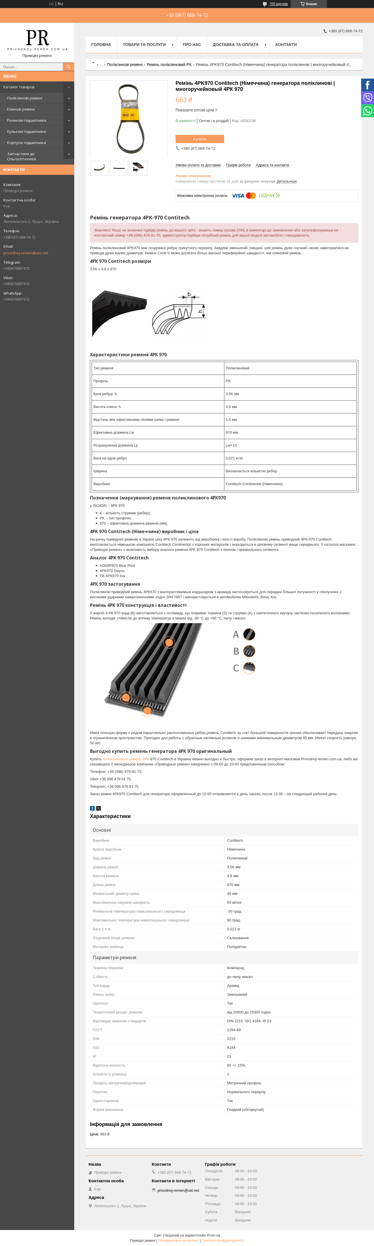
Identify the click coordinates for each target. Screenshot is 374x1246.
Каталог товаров (19, 86)
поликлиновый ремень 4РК (126, 759)
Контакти (286, 44)
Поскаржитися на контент (178, 1241)
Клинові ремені (21, 109)
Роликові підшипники (26, 120)
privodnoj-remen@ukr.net (25, 252)
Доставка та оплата (236, 44)
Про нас (192, 44)
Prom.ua (213, 1235)
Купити (199, 138)
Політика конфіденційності (223, 1241)
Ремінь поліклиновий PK (169, 64)
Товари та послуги (144, 44)
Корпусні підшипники (26, 142)
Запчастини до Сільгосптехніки (21, 156)
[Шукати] (68, 67)
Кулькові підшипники (26, 131)
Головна (101, 44)
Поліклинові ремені (24, 98)
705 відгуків (279, 4)
